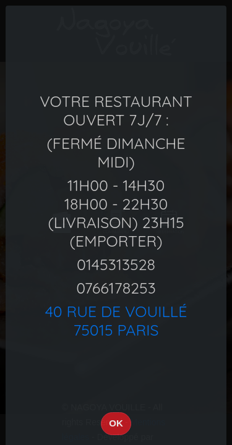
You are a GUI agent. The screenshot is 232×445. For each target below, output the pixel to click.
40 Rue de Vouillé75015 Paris (116, 320)
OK (116, 423)
